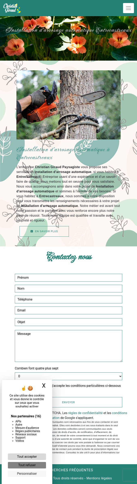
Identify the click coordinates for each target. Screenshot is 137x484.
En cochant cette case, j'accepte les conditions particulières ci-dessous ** (70, 388)
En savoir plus (44, 231)
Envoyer (68, 402)
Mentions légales (99, 478)
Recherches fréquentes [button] (68, 470)
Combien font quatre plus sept (36, 368)
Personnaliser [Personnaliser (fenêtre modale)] (27, 474)
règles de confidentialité (85, 413)
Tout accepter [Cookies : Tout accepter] (27, 457)
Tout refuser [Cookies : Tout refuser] (27, 465)
